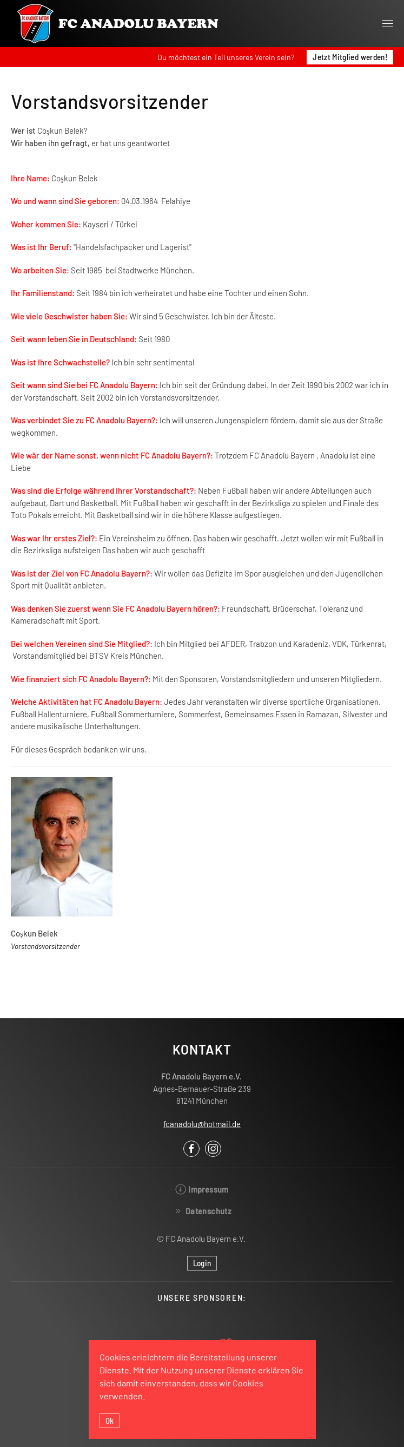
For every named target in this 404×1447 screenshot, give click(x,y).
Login (202, 1263)
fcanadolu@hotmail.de (202, 1124)
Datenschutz (202, 1211)
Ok (109, 1420)
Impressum (201, 1189)
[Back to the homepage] (119, 23)
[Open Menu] (387, 24)
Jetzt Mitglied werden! (350, 57)
